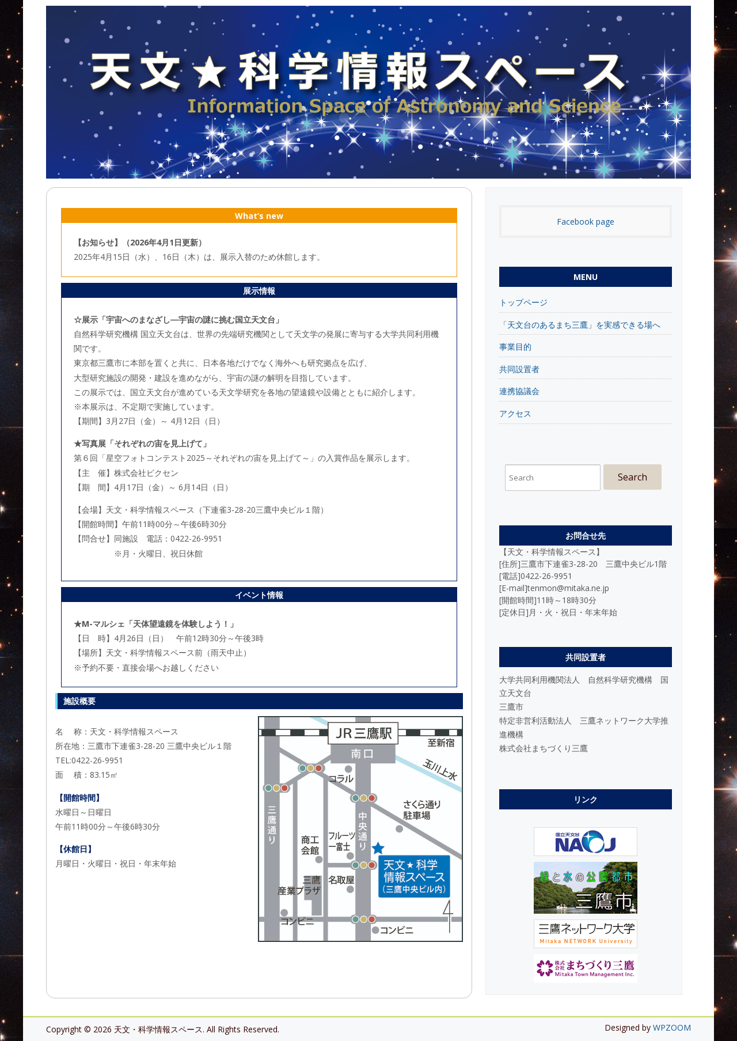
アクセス (515, 413)
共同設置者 (519, 369)
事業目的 (515, 346)
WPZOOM (672, 1027)
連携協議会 (519, 390)
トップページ (523, 302)
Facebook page (585, 221)
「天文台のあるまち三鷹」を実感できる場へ (579, 324)
